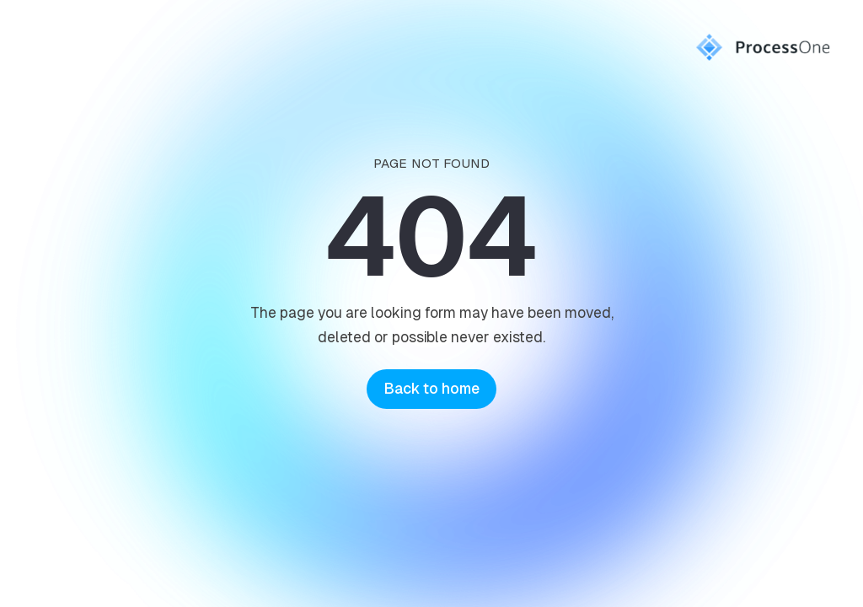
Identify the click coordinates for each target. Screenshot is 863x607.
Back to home (431, 388)
